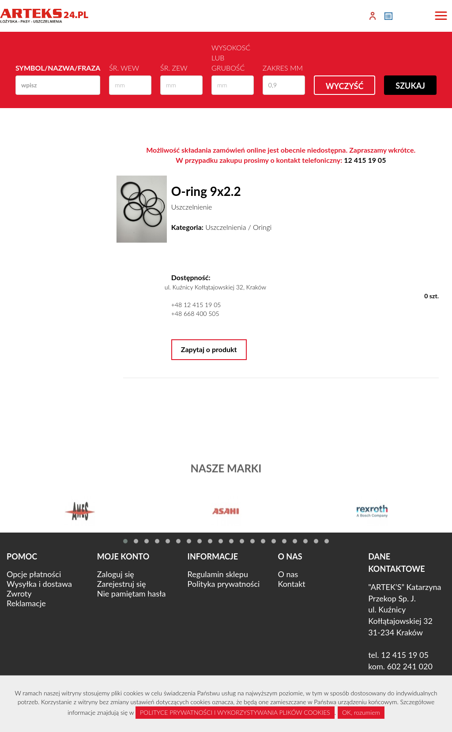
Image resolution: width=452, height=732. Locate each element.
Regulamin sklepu (218, 574)
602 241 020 (410, 666)
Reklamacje (26, 603)
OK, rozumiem (361, 712)
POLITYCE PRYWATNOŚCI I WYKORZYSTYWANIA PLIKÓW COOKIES (235, 712)
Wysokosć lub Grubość (230, 57)
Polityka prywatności (224, 584)
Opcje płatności (34, 574)
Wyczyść (345, 86)
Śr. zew (173, 68)
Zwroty (19, 593)
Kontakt (291, 584)
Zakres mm (283, 68)
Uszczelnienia (225, 227)
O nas (288, 574)
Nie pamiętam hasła (131, 593)
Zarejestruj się (121, 584)
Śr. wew (124, 68)
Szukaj (410, 85)
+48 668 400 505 (195, 313)
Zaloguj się (115, 574)
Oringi (262, 227)
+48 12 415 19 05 (196, 304)
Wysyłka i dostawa (39, 584)
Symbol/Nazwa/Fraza (57, 68)
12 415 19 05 (365, 160)
